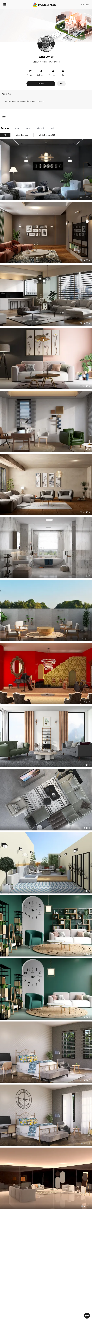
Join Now (85, 4)
